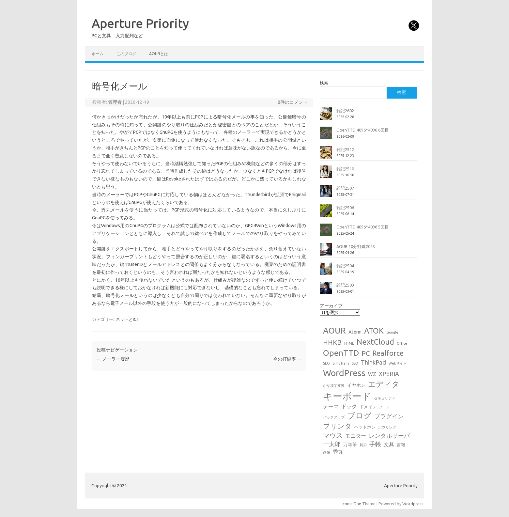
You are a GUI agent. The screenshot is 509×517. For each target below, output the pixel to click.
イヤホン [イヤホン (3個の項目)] (356, 385)
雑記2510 (345, 168)
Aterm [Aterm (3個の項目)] (355, 332)
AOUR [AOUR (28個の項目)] (334, 330)
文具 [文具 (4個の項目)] (389, 444)
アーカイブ (331, 305)
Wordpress (413, 503)
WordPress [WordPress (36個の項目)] (344, 373)
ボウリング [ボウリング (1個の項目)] (387, 427)
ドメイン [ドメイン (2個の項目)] (368, 406)
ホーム (97, 54)
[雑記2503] (326, 290)
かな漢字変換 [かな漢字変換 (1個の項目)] (334, 385)
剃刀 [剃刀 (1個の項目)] (363, 445)
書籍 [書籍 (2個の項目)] (401, 444)
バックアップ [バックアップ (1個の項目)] (334, 417)
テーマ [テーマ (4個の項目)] (331, 406)
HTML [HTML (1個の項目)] (349, 343)
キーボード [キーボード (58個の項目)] (347, 396)
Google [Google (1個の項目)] (392, 332)
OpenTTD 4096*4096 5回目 (362, 227)
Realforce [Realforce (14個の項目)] (388, 353)
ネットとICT (127, 319)
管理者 (115, 102)
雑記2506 (345, 207)
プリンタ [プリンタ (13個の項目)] (337, 426)
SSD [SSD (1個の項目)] (355, 363)
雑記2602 (345, 110)
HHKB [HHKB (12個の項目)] (332, 342)
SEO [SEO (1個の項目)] (326, 363)
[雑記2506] (326, 213)
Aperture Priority (140, 23)
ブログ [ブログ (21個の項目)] (359, 415)
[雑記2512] (326, 155)
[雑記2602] (326, 116)
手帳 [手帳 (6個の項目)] (375, 444)
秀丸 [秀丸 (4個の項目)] (338, 452)
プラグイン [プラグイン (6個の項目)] (389, 416)
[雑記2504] (326, 271)
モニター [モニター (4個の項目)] (355, 436)
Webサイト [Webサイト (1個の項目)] (398, 363)
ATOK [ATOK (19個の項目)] (374, 330)
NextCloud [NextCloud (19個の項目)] (375, 341)
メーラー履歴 (113, 359)
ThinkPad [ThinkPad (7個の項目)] (373, 362)
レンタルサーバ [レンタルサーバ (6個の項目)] (389, 435)
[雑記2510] (326, 174)
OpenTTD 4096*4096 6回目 (362, 130)
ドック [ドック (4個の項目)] (349, 406)
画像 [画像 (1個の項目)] (326, 452)
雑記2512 (345, 149)
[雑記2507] (326, 193)
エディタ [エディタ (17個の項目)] (383, 384)
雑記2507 (345, 188)
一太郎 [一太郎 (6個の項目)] (332, 444)
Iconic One (351, 503)
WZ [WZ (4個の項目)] (372, 374)
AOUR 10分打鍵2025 (355, 246)
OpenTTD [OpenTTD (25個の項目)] (341, 352)
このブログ (126, 54)
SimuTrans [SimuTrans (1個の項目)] (340, 363)
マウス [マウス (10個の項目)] (333, 435)
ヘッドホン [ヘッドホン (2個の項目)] (365, 427)
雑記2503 (345, 285)
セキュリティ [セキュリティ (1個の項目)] (384, 398)
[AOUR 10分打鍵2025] (326, 252)
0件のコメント (293, 102)
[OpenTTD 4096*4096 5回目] (326, 232)
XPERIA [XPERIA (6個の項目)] (389, 374)
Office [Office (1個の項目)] (402, 343)
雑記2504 (345, 265)
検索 (324, 82)
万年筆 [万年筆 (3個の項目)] (350, 444)
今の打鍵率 (287, 359)
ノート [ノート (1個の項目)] (384, 407)
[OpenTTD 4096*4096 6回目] (326, 135)
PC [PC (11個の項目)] (366, 353)
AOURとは (158, 54)
